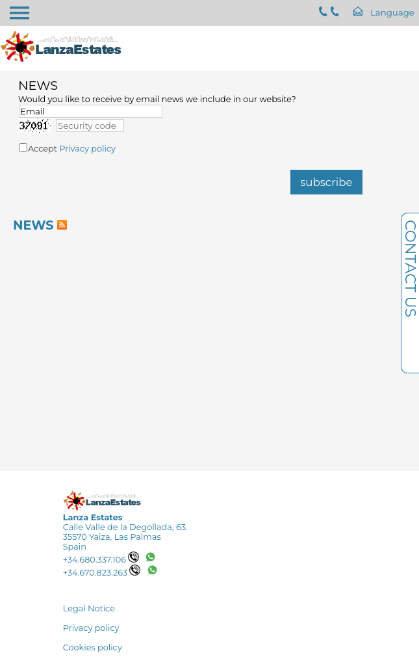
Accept (72, 148)
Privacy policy (87, 148)
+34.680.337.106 (101, 560)
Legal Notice (89, 608)
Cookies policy (92, 647)
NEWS (33, 225)
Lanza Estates (93, 517)
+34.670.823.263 (102, 573)
